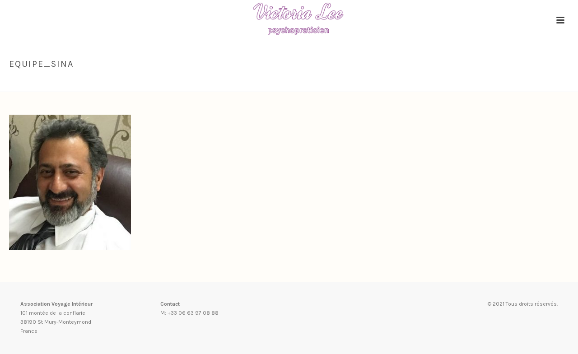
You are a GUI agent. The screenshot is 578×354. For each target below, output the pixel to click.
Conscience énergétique (485, 83)
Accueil (432, 83)
